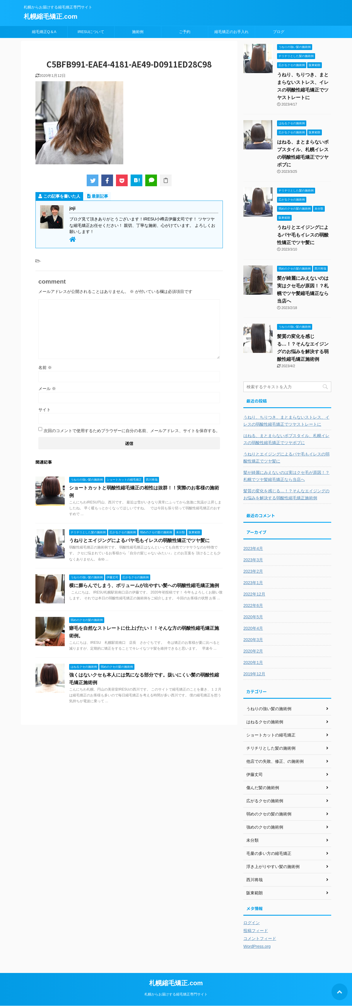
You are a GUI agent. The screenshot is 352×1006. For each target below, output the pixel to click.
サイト (44, 409)
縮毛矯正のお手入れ (231, 32)
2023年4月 (253, 548)
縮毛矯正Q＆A (44, 32)
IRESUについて (91, 32)
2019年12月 (254, 674)
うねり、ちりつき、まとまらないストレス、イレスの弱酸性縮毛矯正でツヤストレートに (286, 421)
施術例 (137, 32)
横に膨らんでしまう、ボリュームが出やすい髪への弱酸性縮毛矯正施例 (144, 585)
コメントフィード (259, 938)
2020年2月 (253, 651)
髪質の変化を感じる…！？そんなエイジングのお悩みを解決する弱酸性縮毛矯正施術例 (286, 494)
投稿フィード (255, 930)
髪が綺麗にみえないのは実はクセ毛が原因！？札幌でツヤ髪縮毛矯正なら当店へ (286, 476)
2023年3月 (253, 560)
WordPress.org (257, 946)
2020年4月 (253, 628)
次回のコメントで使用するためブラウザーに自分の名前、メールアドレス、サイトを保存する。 (132, 430)
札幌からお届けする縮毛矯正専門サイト (176, 994)
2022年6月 (253, 605)
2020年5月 (253, 617)
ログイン (251, 922)
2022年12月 (254, 594)
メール (47, 388)
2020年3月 (253, 639)
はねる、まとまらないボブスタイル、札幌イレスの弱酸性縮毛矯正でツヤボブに (286, 439)
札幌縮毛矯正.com (50, 16)
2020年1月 (253, 662)
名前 (45, 367)
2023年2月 (253, 571)
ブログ (278, 32)
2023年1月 (253, 582)
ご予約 (184, 32)
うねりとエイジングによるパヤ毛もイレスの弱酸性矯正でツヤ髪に (139, 540)
